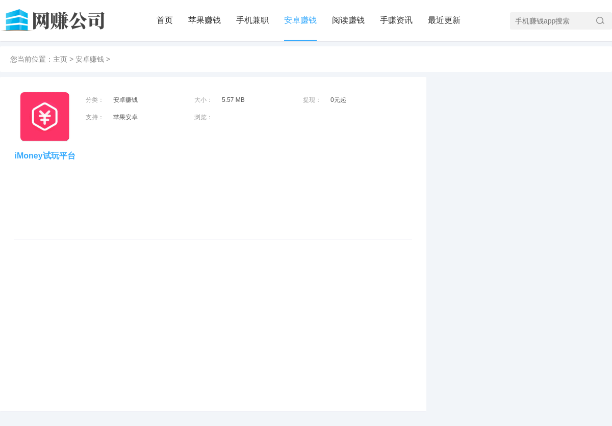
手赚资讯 (396, 20)
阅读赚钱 (348, 20)
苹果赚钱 (204, 20)
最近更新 (444, 20)
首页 (165, 20)
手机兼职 (252, 20)
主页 (60, 59)
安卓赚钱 (300, 20)
